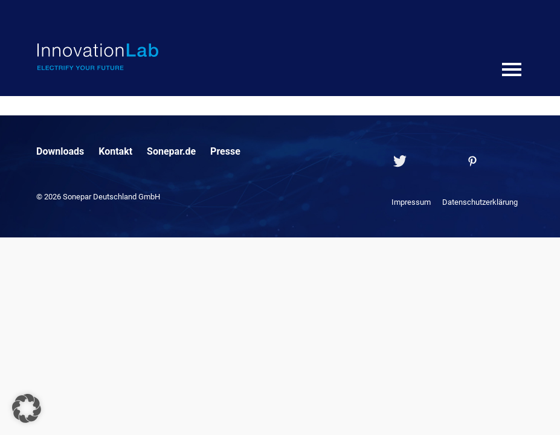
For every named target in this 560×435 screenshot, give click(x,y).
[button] (26, 408)
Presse (225, 151)
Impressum (411, 202)
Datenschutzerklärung (480, 202)
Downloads (60, 151)
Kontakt (115, 151)
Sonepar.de (171, 151)
